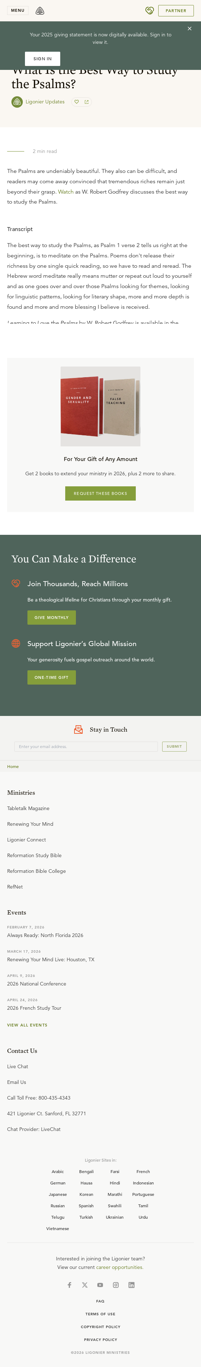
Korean (86, 1194)
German (58, 1183)
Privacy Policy (100, 1339)
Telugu (58, 1217)
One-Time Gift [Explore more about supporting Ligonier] (52, 677)
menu (18, 10)
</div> (100, 271)
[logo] (40, 11)
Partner (176, 10)
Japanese (58, 1194)
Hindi (115, 1183)
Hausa (86, 1183)
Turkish (86, 1217)
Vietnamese (57, 1228)
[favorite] (77, 102)
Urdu (143, 1217)
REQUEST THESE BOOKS (100, 493)
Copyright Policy (100, 1327)
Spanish (86, 1205)
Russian (58, 1205)
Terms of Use (100, 1314)
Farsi (114, 1171)
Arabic (58, 1171)
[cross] (189, 28)
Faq (100, 1301)
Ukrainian (115, 1217)
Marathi (115, 1194)
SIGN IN (43, 58)
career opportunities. (120, 1267)
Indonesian (143, 1183)
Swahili (115, 1205)
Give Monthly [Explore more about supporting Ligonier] (52, 617)
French (143, 1171)
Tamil (143, 1205)
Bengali (86, 1171)
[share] (86, 102)
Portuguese (143, 1194)
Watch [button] (66, 191)
